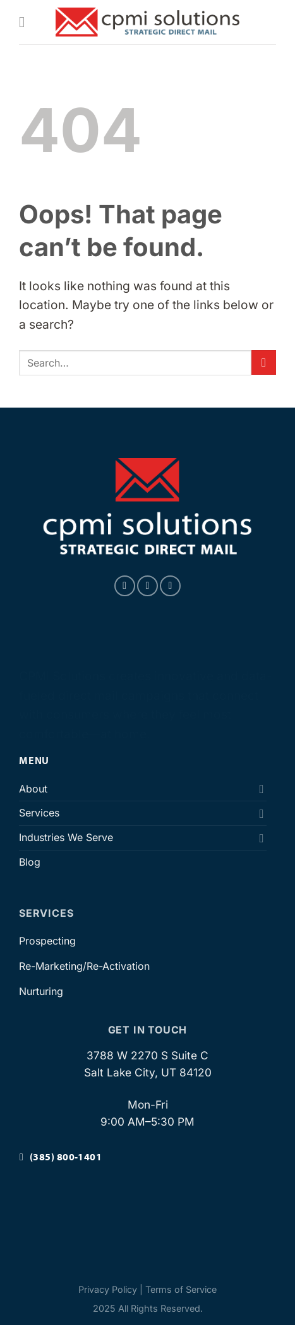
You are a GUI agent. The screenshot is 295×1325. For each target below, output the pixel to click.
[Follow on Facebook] (124, 585)
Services (39, 812)
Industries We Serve (66, 837)
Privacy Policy (107, 1289)
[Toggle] (261, 788)
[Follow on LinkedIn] (170, 585)
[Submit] (263, 362)
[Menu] (26, 21)
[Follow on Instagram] (147, 585)
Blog (29, 862)
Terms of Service (181, 1289)
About (33, 788)
